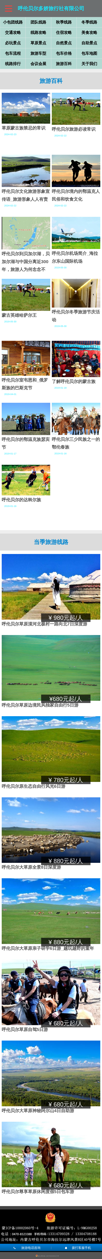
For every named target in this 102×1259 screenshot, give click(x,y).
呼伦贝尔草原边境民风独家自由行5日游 (40, 705)
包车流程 (13, 53)
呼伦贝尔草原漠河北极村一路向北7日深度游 (44, 623)
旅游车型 (38, 53)
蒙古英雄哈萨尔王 (19, 315)
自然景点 (64, 43)
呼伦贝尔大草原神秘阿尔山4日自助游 (38, 1110)
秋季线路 (64, 22)
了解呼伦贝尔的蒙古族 (73, 381)
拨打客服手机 (76, 1248)
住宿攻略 (64, 32)
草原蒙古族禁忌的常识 (23, 127)
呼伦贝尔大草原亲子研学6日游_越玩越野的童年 (48, 948)
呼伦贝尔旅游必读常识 (73, 129)
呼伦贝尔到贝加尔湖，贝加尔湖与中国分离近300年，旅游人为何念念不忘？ (26, 265)
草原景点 (38, 43)
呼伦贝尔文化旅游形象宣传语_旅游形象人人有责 (26, 195)
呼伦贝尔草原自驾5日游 (25, 1029)
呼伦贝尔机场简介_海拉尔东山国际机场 (75, 257)
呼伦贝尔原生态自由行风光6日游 (33, 786)
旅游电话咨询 (25, 1248)
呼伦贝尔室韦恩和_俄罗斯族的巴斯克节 (25, 384)
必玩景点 (13, 43)
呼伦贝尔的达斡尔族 (21, 499)
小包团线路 (13, 22)
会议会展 (38, 64)
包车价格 (64, 53)
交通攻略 (13, 32)
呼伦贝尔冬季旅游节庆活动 (76, 315)
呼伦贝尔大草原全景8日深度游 (31, 867)
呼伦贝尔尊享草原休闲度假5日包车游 (38, 1191)
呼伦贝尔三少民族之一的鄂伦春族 (76, 443)
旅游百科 (64, 64)
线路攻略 (38, 32)
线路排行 (13, 64)
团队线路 (38, 22)
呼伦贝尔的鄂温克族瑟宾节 (26, 443)
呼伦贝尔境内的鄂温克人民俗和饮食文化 (76, 195)
